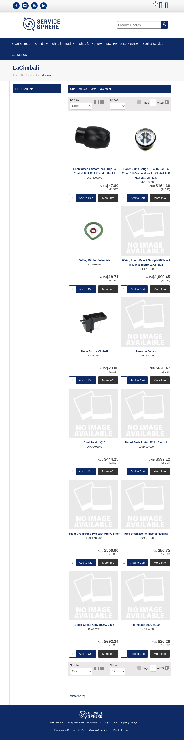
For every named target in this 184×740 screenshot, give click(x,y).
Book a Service (152, 43)
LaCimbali (105, 88)
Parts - (93, 88)
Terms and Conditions (85, 722)
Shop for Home (90, 43)
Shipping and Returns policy (114, 722)
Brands (41, 43)
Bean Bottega (21, 43)
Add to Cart (86, 198)
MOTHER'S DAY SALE (122, 43)
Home (16, 75)
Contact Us (19, 54)
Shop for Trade (63, 43)
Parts (38, 75)
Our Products (27, 75)
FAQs (134, 722)
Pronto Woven (89, 730)
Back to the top (76, 696)
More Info (108, 198)
